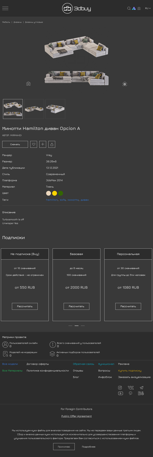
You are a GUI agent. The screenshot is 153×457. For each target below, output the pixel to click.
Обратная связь (83, 363)
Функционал (106, 363)
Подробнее (88, 446)
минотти (73, 199)
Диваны (18, 22)
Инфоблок (105, 377)
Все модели (10, 363)
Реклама (123, 363)
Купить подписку (129, 370)
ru (148, 8)
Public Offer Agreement (76, 416)
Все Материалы (12, 370)
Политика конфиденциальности (48, 370)
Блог (76, 377)
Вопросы (104, 370)
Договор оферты (38, 363)
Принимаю (64, 446)
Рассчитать (25, 306)
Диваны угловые (34, 22)
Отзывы (78, 370)
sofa (63, 199)
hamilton (52, 199)
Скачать (15, 144)
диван (85, 199)
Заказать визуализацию (134, 377)
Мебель (6, 22)
